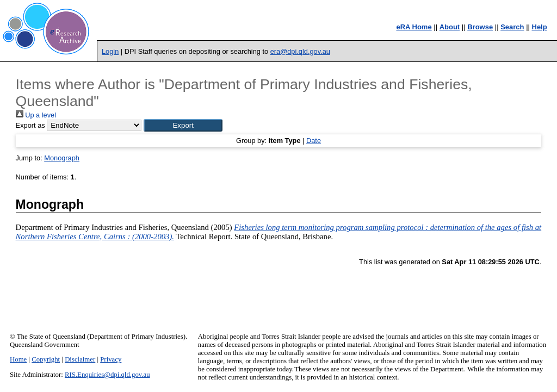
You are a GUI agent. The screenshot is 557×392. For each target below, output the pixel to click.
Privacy (110, 359)
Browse (480, 27)
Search (512, 27)
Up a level (36, 115)
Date (313, 140)
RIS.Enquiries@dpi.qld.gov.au (107, 374)
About (450, 27)
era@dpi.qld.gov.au (300, 51)
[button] (183, 125)
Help (539, 27)
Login (110, 51)
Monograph (61, 158)
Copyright (46, 359)
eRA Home (413, 27)
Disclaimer (80, 359)
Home (18, 359)
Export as (30, 125)
